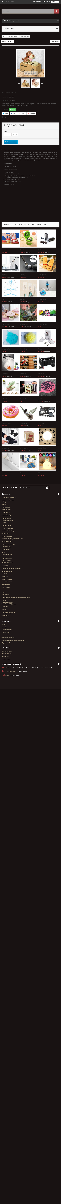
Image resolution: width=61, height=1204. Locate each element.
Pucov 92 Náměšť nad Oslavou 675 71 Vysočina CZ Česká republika (33, 668)
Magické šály (6, 584)
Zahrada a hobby (7, 541)
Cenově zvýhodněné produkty (11, 568)
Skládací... (5, 299)
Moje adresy (5, 656)
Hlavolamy (5, 606)
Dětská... (41, 473)
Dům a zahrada (6, 518)
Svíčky (4, 522)
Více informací (6, 150)
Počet (5, 131)
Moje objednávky (7, 651)
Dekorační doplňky (7, 520)
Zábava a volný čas (8, 500)
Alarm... (40, 349)
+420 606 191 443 (22, 671)
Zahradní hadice (7, 582)
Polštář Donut (6, 423)
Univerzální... (42, 299)
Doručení (4, 635)
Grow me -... (24, 448)
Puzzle (4, 609)
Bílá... (3, 473)
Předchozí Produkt (7, 41)
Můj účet (6, 648)
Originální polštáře (7, 536)
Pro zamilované (6, 509)
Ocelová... (41, 423)
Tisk (6, 117)
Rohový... (23, 274)
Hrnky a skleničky (7, 528)
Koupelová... (6, 349)
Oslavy (4, 504)
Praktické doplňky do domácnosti (12, 539)
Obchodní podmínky (8, 637)
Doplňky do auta (7, 558)
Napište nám (37, 1)
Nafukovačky (6, 507)
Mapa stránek (6, 643)
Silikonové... (6, 250)
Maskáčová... (24, 324)
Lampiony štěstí (7, 571)
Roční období (6, 587)
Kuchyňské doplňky (8, 531)
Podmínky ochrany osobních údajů (13, 640)
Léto (3, 589)
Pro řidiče (5, 574)
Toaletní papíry (6, 515)
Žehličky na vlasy (7, 562)
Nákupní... (41, 374)
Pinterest (31, 113)
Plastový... (23, 374)
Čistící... (22, 473)
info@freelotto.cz (15, 675)
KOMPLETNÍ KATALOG (9, 497)
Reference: (5, 97)
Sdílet (13, 113)
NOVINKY (5, 566)
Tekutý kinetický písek (9, 604)
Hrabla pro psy (6, 546)
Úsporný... (5, 274)
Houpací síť (24, 423)
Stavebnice (5, 615)
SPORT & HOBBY (7, 579)
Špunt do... (5, 374)
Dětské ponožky (7, 554)
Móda (3, 553)
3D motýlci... (42, 448)
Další (42, 83)
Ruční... (22, 250)
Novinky (4, 627)
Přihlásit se (46, 1)
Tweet (5, 113)
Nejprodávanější (7, 629)
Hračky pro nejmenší (8, 612)
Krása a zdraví (6, 560)
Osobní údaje (6, 659)
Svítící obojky (6, 549)
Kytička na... (6, 324)
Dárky (3, 592)
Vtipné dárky (6, 594)
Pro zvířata (5, 576)
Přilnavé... (23, 299)
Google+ (22, 113)
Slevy (3, 624)
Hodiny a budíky (7, 525)
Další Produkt (55, 41)
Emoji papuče (42, 274)
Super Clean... (43, 324)
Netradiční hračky (7, 602)
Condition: (5, 100)
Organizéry (5, 533)
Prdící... (40, 398)
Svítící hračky (6, 512)
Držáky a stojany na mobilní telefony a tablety (16, 597)
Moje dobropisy (6, 653)
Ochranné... (6, 448)
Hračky (4, 502)
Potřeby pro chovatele (9, 545)
